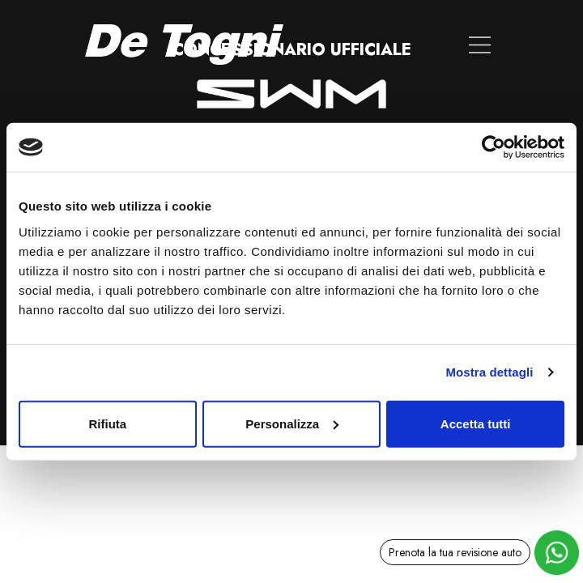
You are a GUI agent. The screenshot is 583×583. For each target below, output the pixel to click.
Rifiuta (107, 423)
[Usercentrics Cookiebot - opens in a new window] (493, 147)
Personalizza (291, 423)
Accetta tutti (475, 423)
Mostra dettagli (489, 372)
